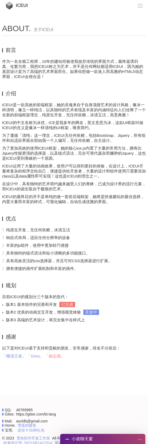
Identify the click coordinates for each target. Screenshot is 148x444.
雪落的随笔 (27, 425)
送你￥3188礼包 (31, 430)
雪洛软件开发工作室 (33, 438)
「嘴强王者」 (14, 356)
